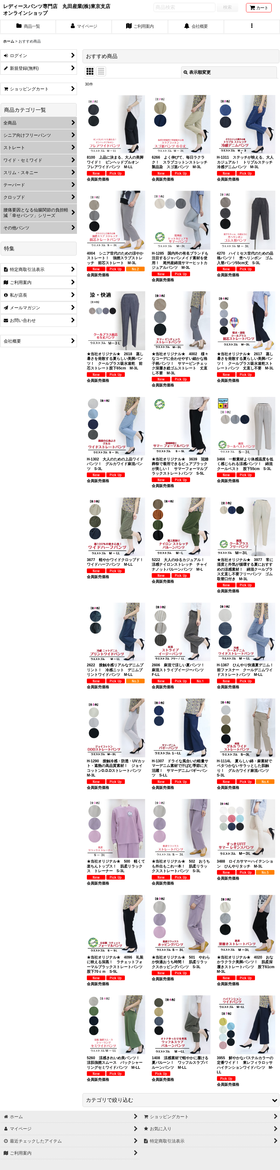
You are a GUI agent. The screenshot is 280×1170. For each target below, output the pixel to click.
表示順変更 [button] (197, 72)
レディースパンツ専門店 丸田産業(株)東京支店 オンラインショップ (58, 9)
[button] (252, 27)
